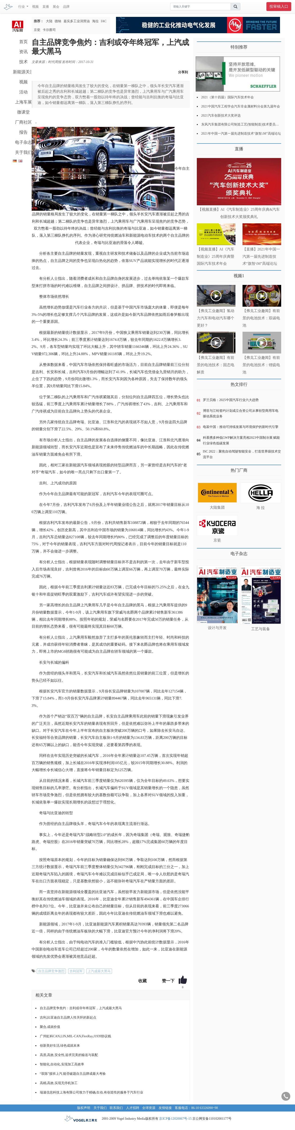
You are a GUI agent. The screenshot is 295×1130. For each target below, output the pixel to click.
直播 (45, 6)
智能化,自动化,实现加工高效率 (62, 1064)
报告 (23, 132)
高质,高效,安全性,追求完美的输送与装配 (69, 1055)
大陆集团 (217, 507)
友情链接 (165, 1108)
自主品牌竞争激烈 (51, 971)
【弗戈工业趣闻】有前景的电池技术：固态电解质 (215, 365)
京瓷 (37, 30)
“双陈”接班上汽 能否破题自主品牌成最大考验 (73, 1073)
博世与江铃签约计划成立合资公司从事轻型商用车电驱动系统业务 (240, 413)
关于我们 (23, 152)
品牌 (66, 6)
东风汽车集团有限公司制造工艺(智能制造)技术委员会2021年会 (246, 124)
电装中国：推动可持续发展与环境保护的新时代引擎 (240, 427)
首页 (23, 41)
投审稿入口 (278, 6)
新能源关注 (23, 72)
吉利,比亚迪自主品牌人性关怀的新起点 (68, 1017)
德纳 (58, 21)
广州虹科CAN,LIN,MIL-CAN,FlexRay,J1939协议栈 (75, 1036)
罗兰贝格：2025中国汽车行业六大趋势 (231, 400)
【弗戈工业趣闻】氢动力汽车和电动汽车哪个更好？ (215, 318)
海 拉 (260, 508)
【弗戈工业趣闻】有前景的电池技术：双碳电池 (261, 318)
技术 (23, 61)
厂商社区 (23, 122)
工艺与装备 (260, 629)
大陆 (49, 21)
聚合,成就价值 (50, 1027)
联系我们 (116, 1108)
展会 (56, 6)
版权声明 (83, 1108)
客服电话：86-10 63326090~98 (196, 1108)
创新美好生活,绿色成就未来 (60, 1045)
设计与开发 (217, 628)
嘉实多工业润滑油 (76, 21)
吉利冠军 (76, 971)
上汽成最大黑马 (99, 971)
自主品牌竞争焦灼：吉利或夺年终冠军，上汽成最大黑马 (81, 1008)
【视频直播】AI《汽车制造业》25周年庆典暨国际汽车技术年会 (216, 256)
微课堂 (23, 112)
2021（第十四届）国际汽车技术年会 (227, 97)
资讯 (23, 51)
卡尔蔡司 (49, 30)
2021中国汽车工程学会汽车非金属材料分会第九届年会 (240, 106)
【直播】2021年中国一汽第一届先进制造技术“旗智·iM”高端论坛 (261, 256)
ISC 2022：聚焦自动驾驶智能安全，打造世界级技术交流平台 (242, 454)
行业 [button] (22, 6)
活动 (23, 92)
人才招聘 (132, 1108)
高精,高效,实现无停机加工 (59, 1083)
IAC (103, 21)
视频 (35, 6)
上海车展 (23, 102)
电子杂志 (23, 142)
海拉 (95, 21)
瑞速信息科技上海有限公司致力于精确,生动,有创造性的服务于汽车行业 (91, 1092)
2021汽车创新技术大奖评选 (221, 115)
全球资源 (148, 1108)
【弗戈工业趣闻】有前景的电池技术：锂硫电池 (261, 365)
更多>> (201, 147)
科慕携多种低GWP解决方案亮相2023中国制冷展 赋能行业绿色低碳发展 (241, 440)
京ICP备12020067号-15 (175, 1118)
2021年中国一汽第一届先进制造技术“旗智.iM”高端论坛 (241, 133)
